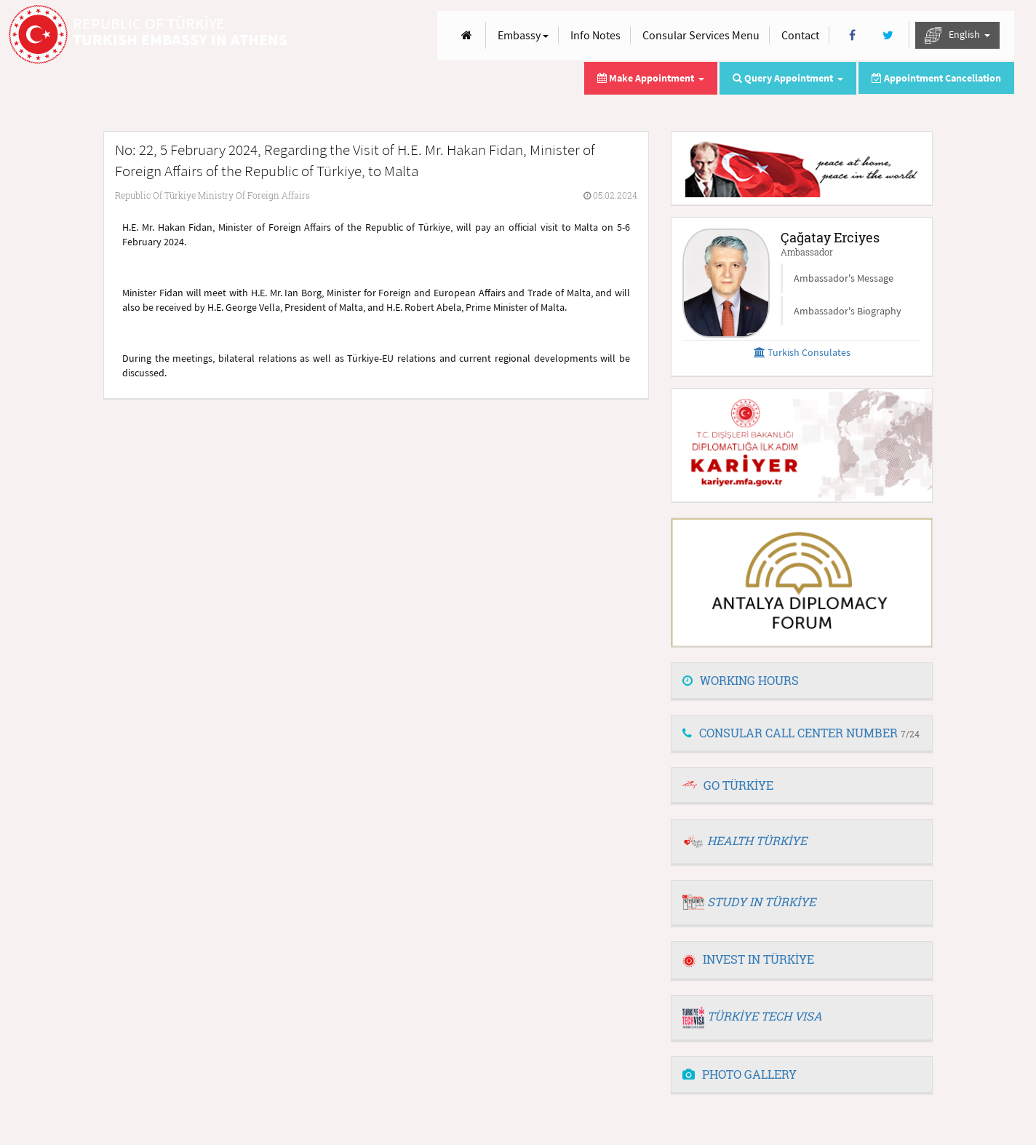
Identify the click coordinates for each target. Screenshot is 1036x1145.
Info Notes (595, 35)
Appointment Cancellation (936, 77)
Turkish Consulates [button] (802, 352)
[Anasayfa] (467, 35)
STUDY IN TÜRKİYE (761, 901)
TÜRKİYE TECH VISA (764, 1015)
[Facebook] (852, 35)
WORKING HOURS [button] (740, 680)
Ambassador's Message (843, 278)
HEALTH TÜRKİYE (757, 840)
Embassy (523, 35)
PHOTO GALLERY (739, 1074)
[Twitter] (888, 35)
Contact (800, 35)
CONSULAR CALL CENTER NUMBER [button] (801, 732)
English (957, 35)
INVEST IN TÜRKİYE (748, 959)
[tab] (802, 681)
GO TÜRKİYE (738, 785)
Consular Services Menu (701, 35)
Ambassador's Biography (847, 310)
